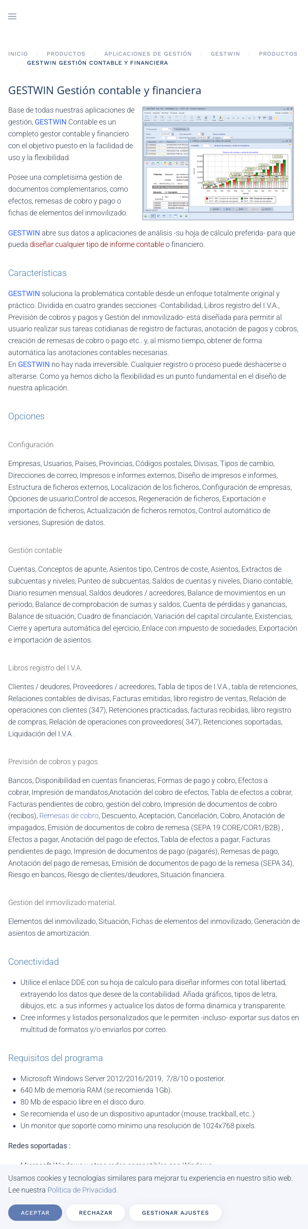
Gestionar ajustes (175, 1212)
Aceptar (35, 1212)
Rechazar (95, 1212)
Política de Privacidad (81, 1190)
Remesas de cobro (69, 815)
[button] (12, 16)
